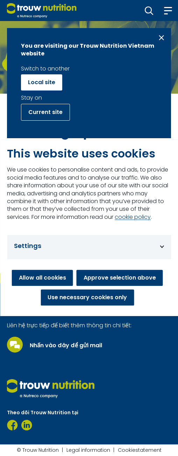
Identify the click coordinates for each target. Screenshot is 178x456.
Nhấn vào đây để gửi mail (66, 345)
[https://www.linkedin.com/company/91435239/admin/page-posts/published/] (26, 425)
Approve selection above (120, 278)
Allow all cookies (42, 278)
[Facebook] (12, 425)
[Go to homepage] (42, 10)
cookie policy (133, 217)
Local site (41, 82)
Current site (45, 112)
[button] (149, 10)
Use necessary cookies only (87, 297)
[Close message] (161, 37)
